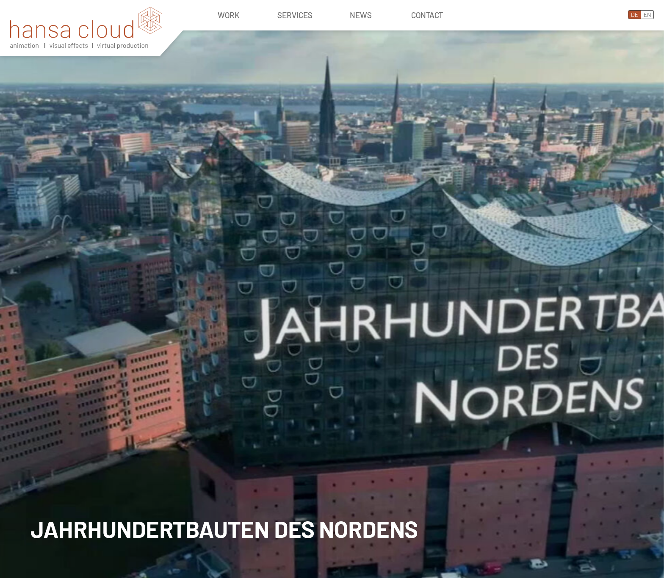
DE (634, 14)
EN (647, 14)
